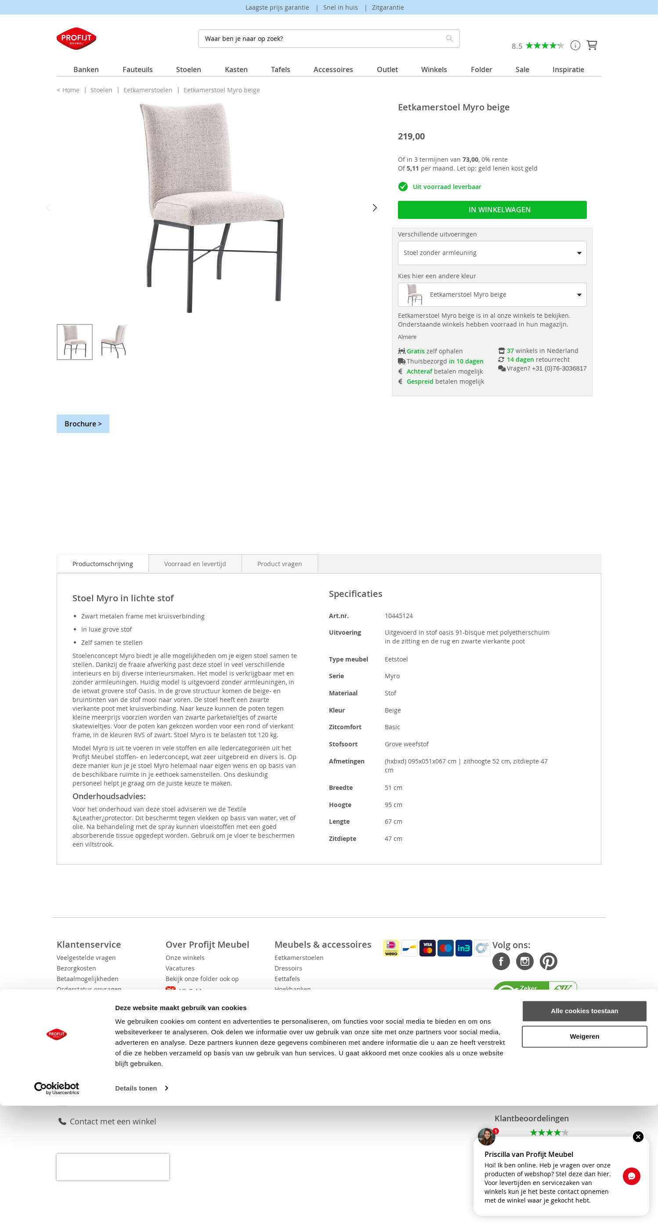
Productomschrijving (102, 564)
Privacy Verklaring (219, 1018)
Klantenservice (97, 1090)
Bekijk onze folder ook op (252, 979)
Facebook (474, 962)
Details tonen (136, 1211)
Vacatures (207, 968)
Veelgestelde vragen (86, 957)
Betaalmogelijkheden (88, 978)
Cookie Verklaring (218, 1008)
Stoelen (102, 90)
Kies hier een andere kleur (437, 276)
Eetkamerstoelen (148, 90)
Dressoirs (343, 968)
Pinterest (522, 962)
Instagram (498, 962)
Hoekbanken (347, 989)
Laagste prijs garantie (278, 7)
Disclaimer (208, 1040)
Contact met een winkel (113, 1110)
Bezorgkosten (76, 968)
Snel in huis (341, 7)
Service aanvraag (82, 1021)
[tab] (103, 563)
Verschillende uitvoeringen (437, 234)
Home (71, 90)
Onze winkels (212, 957)
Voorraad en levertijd (195, 564)
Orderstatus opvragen (89, 989)
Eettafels (341, 978)
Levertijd (69, 1000)
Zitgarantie (388, 7)
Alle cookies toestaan (584, 1134)
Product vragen (279, 564)
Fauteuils (342, 1000)
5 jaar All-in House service (95, 1031)
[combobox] (328, 38)
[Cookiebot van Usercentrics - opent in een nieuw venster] (56, 1211)
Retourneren (75, 1010)
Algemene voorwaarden (228, 1029)
